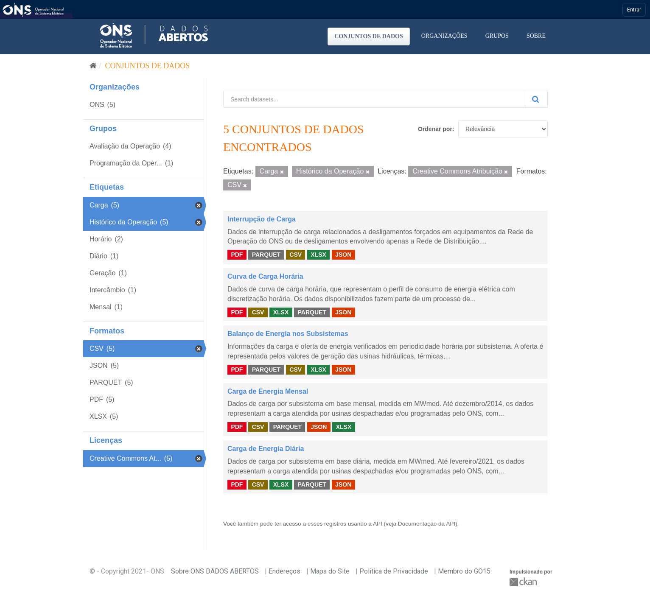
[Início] (93, 66)
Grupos (497, 36)
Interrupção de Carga (261, 219)
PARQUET (266, 254)
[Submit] (536, 99)
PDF (237, 254)
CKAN (524, 581)
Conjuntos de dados (368, 36)
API (377, 524)
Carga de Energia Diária (265, 448)
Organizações (444, 36)
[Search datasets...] (374, 99)
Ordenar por (435, 129)
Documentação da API (426, 524)
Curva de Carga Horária (265, 276)
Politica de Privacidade (393, 571)
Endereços (284, 571)
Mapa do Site (330, 571)
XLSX (318, 254)
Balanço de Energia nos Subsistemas (287, 333)
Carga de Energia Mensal (267, 391)
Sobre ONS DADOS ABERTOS (215, 571)
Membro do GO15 (464, 571)
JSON (343, 254)
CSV (295, 254)
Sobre (536, 36)
